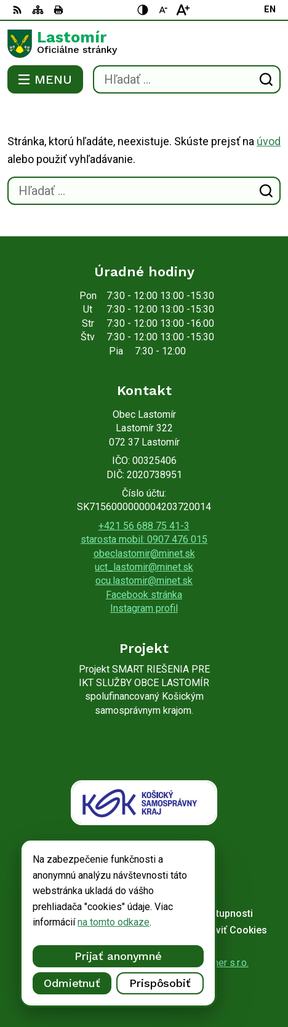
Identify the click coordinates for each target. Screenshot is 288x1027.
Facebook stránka (144, 595)
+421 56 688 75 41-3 (144, 526)
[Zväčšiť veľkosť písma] (183, 10)
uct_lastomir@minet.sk (144, 567)
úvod (269, 141)
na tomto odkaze (114, 922)
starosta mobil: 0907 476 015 (144, 539)
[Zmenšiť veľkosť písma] (163, 10)
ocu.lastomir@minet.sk (144, 580)
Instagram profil (144, 608)
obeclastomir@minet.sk (144, 553)
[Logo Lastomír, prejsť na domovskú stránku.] (144, 44)
